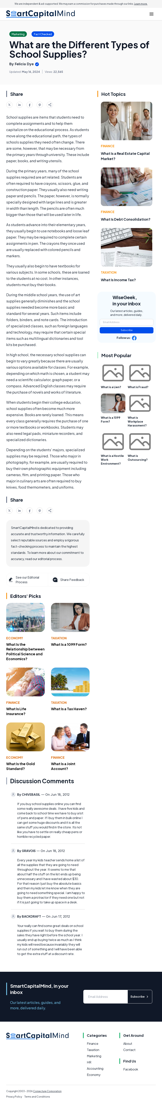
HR (89, 1062)
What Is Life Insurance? (16, 711)
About (127, 1043)
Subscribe (127, 330)
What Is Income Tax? (118, 280)
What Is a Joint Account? (63, 766)
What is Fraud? (138, 387)
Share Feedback (68, 580)
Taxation (59, 638)
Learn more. (141, 3)
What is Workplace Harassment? (137, 421)
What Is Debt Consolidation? (126, 219)
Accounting (95, 1068)
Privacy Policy (14, 1096)
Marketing (94, 1056)
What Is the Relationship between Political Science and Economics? (25, 651)
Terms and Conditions (37, 1096)
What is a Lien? (111, 387)
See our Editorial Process (23, 579)
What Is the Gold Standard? (20, 766)
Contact (129, 1050)
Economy (14, 638)
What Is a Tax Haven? (69, 709)
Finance (13, 702)
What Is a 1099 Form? (69, 644)
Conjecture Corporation (47, 1091)
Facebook (130, 1069)
